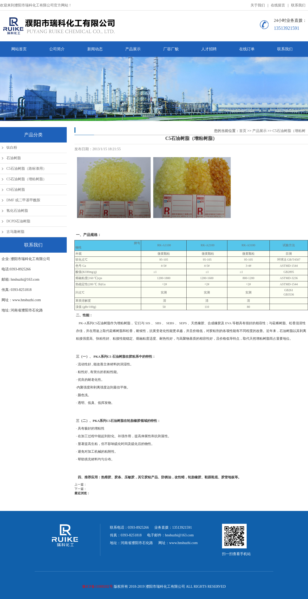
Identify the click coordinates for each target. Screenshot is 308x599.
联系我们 (298, 5)
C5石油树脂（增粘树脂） (26, 179)
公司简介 (57, 49)
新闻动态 (95, 49)
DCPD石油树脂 (18, 221)
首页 (242, 131)
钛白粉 (11, 147)
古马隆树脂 (15, 232)
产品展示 (133, 49)
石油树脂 (13, 158)
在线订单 (247, 49)
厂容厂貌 (171, 49)
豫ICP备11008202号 (97, 586)
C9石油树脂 (15, 190)
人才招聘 (209, 49)
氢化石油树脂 (17, 211)
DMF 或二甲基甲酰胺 (23, 200)
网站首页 (19, 49)
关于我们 (258, 5)
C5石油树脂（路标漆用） (26, 168)
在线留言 (278, 5)
